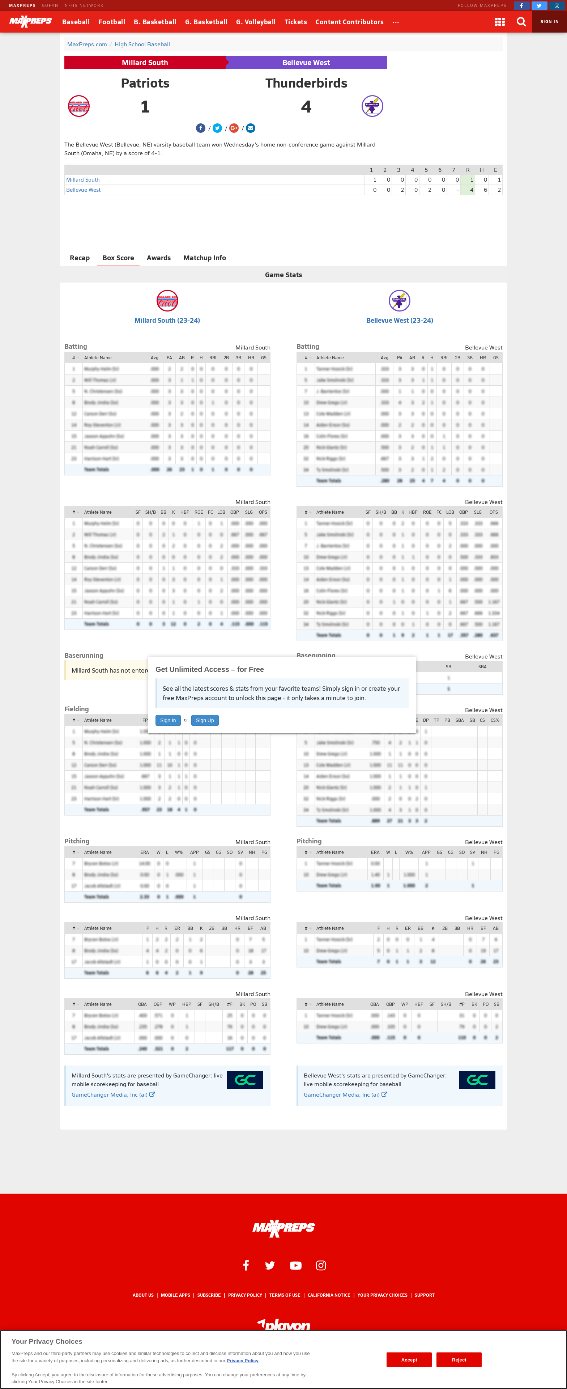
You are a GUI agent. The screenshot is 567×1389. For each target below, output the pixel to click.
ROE (199, 512)
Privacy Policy (245, 1295)
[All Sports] (396, 22)
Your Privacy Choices (383, 1295)
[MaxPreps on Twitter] (539, 5)
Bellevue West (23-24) (399, 320)
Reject (459, 1359)
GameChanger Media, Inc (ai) (113, 1094)
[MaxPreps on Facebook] (522, 5)
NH (252, 852)
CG (218, 852)
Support (425, 1295)
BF (250, 928)
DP (426, 720)
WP (172, 1004)
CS (482, 720)
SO (230, 852)
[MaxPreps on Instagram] (557, 5)
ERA (144, 852)
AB (182, 357)
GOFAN (50, 5)
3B (238, 357)
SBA (482, 666)
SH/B (150, 512)
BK (242, 1004)
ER (177, 928)
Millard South (145, 62)
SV (240, 852)
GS (264, 357)
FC (210, 512)
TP (436, 720)
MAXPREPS (22, 5)
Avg (154, 357)
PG (264, 852)
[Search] (521, 22)
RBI (212, 357)
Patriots (145, 82)
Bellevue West (306, 62)
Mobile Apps (175, 1295)
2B (226, 357)
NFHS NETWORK (84, 5)
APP (194, 852)
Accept (409, 1359)
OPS (263, 512)
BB (163, 512)
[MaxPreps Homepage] (283, 1229)
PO (253, 1004)
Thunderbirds (306, 82)
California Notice (329, 1295)
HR (251, 357)
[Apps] (500, 22)
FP (145, 720)
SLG (249, 512)
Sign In (168, 720)
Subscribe (209, 1295)
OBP (234, 512)
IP (147, 928)
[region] (283, 1359)
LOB (221, 512)
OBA (142, 1004)
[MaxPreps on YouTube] (296, 1265)
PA (169, 357)
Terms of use (284, 1295)
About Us (143, 1295)
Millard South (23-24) (167, 320)
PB (447, 720)
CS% (495, 720)
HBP (184, 512)
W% (179, 852)
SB (448, 666)
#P (230, 1004)
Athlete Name (98, 357)
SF (138, 512)
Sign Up (205, 720)
